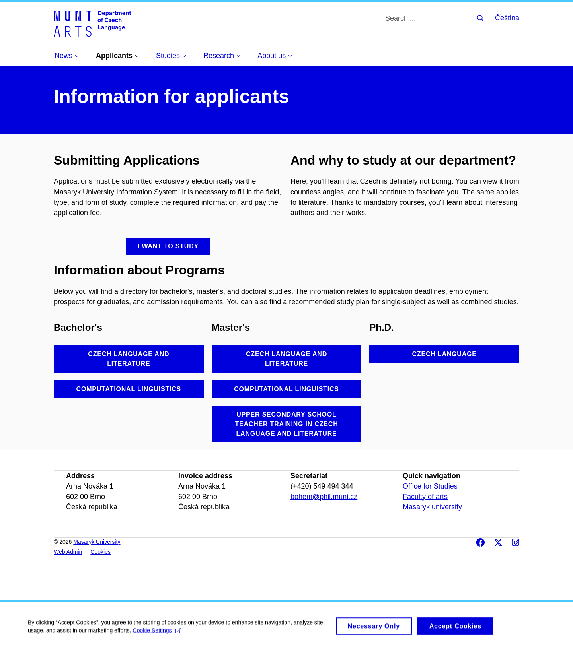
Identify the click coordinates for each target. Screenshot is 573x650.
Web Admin (68, 552)
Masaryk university (432, 507)
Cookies (100, 552)
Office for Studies (430, 486)
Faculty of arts (425, 497)
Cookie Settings (157, 634)
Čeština (507, 18)
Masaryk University (96, 542)
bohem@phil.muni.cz (323, 497)
